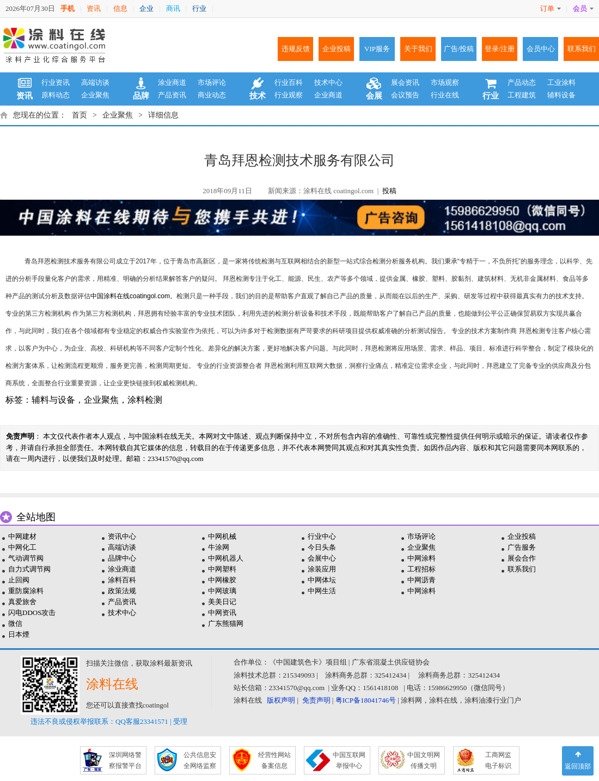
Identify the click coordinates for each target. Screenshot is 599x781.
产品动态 (522, 82)
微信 (15, 623)
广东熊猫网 (225, 623)
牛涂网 (218, 547)
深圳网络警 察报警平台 (125, 760)
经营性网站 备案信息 (274, 760)
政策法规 (122, 591)
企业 (146, 8)
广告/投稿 (459, 49)
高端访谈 (95, 82)
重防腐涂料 (26, 591)
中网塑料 (222, 569)
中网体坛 (322, 580)
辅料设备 (561, 95)
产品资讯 (172, 95)
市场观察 (445, 82)
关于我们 (418, 49)
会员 (583, 8)
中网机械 (222, 536)
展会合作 (522, 558)
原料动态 (55, 95)
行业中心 (322, 536)
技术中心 (328, 82)
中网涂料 (421, 558)
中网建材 (22, 536)
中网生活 (322, 591)
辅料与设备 (53, 399)
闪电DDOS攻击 (32, 612)
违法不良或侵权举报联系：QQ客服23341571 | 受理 (108, 721)
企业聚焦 (95, 95)
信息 (120, 8)
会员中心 (541, 49)
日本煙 (18, 634)
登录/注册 (500, 49)
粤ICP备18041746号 (365, 700)
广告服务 (522, 547)
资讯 (94, 8)
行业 (199, 8)
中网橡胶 (222, 580)
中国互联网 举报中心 (349, 760)
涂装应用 (322, 569)
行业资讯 (55, 82)
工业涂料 (561, 82)
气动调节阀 (26, 558)
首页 (79, 115)
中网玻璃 (222, 591)
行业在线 (445, 95)
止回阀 (18, 580)
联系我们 (581, 49)
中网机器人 (225, 558)
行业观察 (288, 95)
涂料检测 (144, 399)
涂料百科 (122, 580)
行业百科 (288, 82)
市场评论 (212, 82)
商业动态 (212, 95)
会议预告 (405, 95)
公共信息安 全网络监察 (200, 760)
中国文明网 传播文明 (423, 760)
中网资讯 (222, 612)
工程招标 (421, 569)
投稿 (389, 191)
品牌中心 (122, 558)
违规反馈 (296, 49)
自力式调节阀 (29, 569)
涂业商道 (172, 82)
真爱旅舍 (22, 602)
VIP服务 (377, 49)
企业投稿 (336, 49)
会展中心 (322, 558)
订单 (550, 8)
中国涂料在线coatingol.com (130, 296)
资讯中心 (122, 536)
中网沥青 (421, 580)
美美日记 (222, 602)
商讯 (173, 8)
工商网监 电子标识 (498, 760)
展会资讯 (405, 82)
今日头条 (322, 547)
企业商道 (328, 95)
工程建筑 (522, 95)
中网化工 (22, 547)
